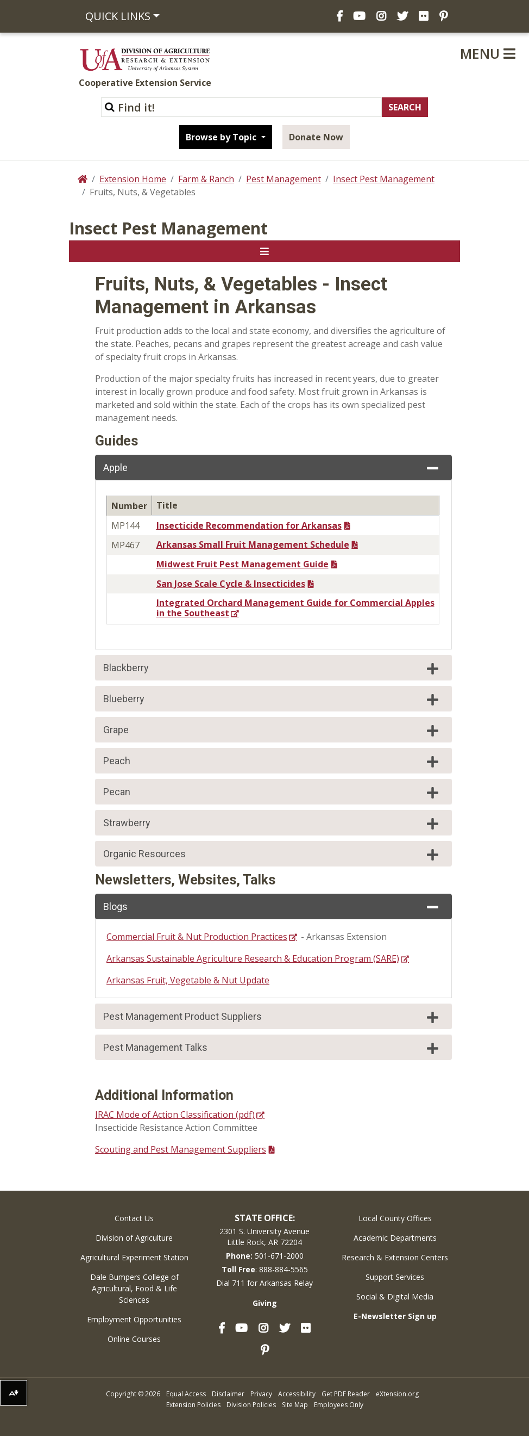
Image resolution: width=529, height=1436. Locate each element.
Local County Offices (395, 1218)
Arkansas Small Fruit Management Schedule (252, 544)
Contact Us (134, 1218)
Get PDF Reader (346, 1393)
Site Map (295, 1404)
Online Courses (134, 1339)
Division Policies (251, 1404)
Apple (272, 468)
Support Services (395, 1277)
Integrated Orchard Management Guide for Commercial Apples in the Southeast (295, 608)
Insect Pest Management (383, 179)
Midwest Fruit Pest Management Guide (242, 564)
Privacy (261, 1393)
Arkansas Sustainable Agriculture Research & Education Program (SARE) (252, 958)
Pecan (272, 792)
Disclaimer (228, 1393)
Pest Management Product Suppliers (272, 1017)
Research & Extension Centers (395, 1257)
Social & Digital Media (394, 1296)
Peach (272, 761)
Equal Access (186, 1393)
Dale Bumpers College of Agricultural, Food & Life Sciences (134, 1288)
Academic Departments (395, 1238)
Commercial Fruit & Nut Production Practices (196, 937)
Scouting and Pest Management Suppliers (180, 1149)
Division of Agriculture (134, 1238)
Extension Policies (193, 1404)
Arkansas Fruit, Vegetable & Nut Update (187, 980)
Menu (487, 53)
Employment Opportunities (134, 1319)
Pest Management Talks (272, 1048)
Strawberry (272, 823)
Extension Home (132, 179)
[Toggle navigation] (264, 251)
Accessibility (297, 1393)
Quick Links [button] (117, 16)
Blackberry (272, 668)
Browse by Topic (222, 137)
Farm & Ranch (206, 179)
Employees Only (338, 1404)
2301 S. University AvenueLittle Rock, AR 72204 (264, 1236)
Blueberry (272, 699)
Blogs (272, 907)
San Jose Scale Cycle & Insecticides (230, 584)
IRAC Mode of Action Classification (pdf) (175, 1115)
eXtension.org (397, 1393)
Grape (272, 730)
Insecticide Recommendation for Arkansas (249, 525)
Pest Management (283, 179)
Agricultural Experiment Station (134, 1257)
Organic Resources (272, 854)
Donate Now (316, 137)
